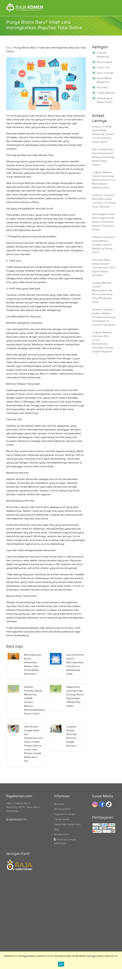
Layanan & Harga (64, 814)
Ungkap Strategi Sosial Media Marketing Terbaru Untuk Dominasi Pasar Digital (103, 134)
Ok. (61, 964)
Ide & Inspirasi (105, 73)
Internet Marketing (103, 55)
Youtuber (102, 87)
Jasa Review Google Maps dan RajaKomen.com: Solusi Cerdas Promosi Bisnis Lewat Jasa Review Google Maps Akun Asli (33, 744)
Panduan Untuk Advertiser (64, 841)
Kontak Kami (61, 834)
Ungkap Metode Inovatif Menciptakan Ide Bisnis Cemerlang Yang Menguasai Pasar (102, 292)
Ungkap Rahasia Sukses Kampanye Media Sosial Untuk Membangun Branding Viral (103, 179)
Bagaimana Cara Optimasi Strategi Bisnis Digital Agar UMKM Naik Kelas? (75, 696)
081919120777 (16, 820)
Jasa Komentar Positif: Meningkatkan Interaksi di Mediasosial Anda (75, 664)
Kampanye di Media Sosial (104, 100)
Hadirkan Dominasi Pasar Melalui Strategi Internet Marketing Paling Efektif (103, 244)
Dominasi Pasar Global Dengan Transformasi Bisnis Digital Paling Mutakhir (104, 267)
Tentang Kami (62, 809)
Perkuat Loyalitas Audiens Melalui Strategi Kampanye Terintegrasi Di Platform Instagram (103, 317)
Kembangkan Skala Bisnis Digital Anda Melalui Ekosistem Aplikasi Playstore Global (103, 221)
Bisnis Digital (104, 62)
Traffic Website (106, 93)
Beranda (59, 804)
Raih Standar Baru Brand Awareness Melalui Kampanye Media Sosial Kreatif (103, 157)
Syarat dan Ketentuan (67, 824)
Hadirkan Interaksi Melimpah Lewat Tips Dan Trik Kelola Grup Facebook (103, 201)
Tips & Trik (103, 67)
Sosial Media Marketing (104, 80)
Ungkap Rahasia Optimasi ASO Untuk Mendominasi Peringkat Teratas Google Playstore (102, 341)
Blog (8, 48)
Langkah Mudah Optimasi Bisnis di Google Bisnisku (71, 736)
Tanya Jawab (62, 819)
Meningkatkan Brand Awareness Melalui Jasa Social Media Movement (32, 664)
